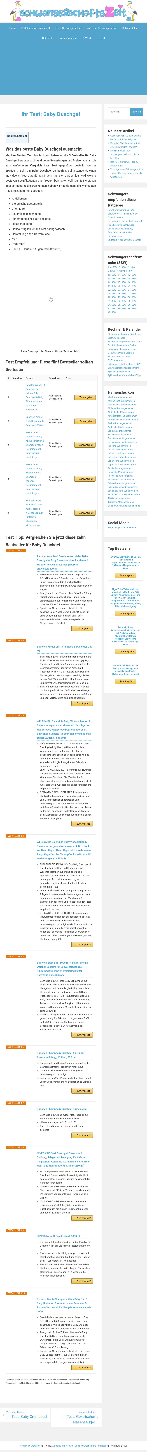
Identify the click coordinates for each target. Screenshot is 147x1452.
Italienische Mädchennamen (123, 494)
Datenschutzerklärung (87, 1440)
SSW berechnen (116, 386)
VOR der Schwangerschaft (35, 28)
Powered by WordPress (27, 1440)
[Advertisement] (74, 74)
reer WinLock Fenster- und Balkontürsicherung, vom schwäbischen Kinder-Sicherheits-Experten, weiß (125, 714)
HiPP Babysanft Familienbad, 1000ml (60, 1226)
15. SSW (134, 297)
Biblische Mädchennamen (122, 471)
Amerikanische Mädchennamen (125, 456)
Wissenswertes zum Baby (122, 243)
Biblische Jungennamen (121, 468)
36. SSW (134, 323)
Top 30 (101, 38)
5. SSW (124, 285)
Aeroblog (56, 1440)
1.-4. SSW (113, 285)
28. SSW (112, 315)
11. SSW (123, 293)
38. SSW (123, 327)
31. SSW (112, 319)
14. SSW (123, 297)
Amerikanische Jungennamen (124, 453)
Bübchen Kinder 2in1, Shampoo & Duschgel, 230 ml (34, 409)
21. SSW (134, 304)
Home (12, 28)
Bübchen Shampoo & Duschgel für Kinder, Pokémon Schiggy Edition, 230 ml (63, 1035)
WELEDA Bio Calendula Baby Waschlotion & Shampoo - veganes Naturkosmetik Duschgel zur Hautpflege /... (35, 452)
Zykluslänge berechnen (120, 405)
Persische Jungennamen (121, 505)
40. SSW (112, 330)
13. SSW (112, 297)
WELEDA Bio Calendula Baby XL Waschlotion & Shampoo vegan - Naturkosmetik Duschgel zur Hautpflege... (35, 427)
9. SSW (131, 289)
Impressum (67, 1440)
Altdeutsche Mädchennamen (124, 449)
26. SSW (123, 312)
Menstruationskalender (120, 382)
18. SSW (134, 300)
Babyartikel (48, 38)
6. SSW (134, 285)
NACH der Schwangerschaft (101, 28)
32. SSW (123, 319)
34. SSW (112, 323)
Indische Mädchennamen (122, 486)
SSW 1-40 (87, 38)
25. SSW (112, 312)
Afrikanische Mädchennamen (124, 441)
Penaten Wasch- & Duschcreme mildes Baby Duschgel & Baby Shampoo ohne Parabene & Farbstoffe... (35, 392)
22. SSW (112, 308)
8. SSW (121, 289)
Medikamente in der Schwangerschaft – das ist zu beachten (126, 161)
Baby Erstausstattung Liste (123, 220)
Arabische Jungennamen (121, 460)
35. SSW (123, 323)
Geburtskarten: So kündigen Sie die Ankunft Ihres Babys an (125, 139)
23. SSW (123, 308)
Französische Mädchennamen (124, 479)
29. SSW (123, 315)
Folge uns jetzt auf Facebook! (124, 572)
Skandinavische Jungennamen (125, 527)
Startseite (107, 1440)
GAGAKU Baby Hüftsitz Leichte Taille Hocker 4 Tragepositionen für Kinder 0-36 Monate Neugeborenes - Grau (125, 607)
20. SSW (123, 304)
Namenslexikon (68, 38)
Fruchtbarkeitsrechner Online (124, 371)
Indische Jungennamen (121, 483)
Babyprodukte (130, 28)
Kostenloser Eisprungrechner (124, 375)
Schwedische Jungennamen (123, 520)
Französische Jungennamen (123, 475)
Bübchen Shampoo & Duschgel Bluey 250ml (64, 1090)
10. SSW (112, 293)
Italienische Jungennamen (122, 490)
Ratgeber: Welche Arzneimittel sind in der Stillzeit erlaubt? (123, 150)
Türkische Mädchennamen (122, 542)
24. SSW (134, 308)
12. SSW (134, 293)
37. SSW (112, 327)
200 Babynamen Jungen (121, 434)
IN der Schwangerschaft (68, 28)
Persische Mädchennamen (122, 509)
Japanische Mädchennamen (123, 501)
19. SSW (112, 304)
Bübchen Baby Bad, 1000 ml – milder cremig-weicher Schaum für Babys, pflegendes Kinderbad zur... (35, 475)
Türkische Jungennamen (121, 539)
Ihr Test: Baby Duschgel (51, 113)
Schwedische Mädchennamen (124, 524)
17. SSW (123, 300)
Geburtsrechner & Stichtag (122, 378)
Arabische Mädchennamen (123, 464)
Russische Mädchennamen (123, 516)
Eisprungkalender (117, 360)
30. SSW (134, 315)
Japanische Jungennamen (122, 498)
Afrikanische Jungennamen (123, 438)
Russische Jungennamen (122, 513)
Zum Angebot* (86, 392)
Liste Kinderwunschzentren (123, 239)
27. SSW (134, 312)
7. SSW (112, 289)
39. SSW (134, 327)
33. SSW (134, 319)
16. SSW (112, 300)
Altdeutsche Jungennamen (123, 445)
